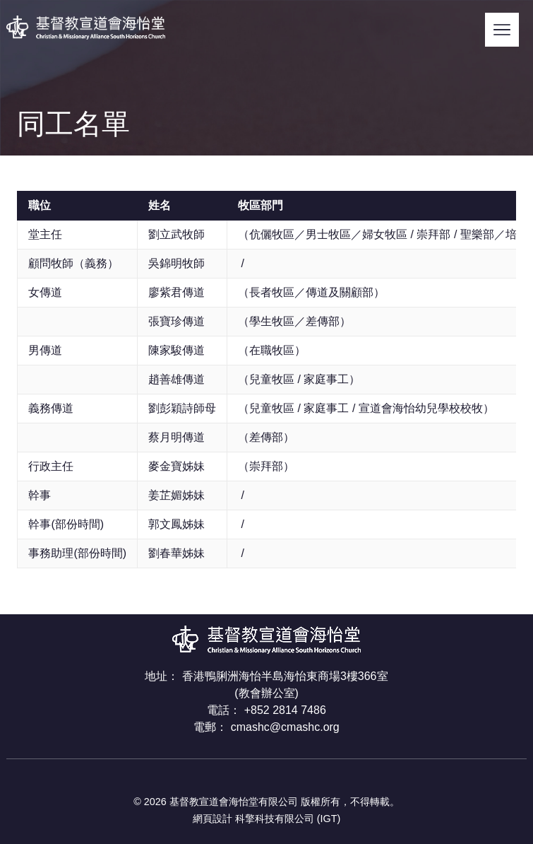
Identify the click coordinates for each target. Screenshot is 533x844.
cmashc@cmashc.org (285, 727)
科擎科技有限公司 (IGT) (288, 818)
